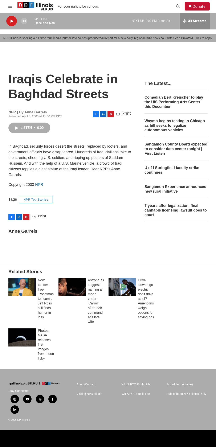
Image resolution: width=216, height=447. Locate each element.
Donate (198, 6)
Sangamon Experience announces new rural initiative (175, 189)
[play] (11, 21)
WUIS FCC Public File (136, 384)
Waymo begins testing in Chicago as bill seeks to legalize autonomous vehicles (174, 125)
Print (126, 113)
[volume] (24, 21)
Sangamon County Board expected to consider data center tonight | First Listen (175, 149)
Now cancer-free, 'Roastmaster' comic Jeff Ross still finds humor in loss (46, 298)
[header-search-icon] (178, 6)
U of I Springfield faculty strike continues (171, 170)
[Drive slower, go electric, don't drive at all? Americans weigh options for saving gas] (122, 287)
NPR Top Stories (36, 199)
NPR (39, 185)
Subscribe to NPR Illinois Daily (186, 393)
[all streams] (195, 21)
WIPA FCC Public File (136, 393)
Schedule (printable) (179, 384)
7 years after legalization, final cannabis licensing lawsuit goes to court (175, 210)
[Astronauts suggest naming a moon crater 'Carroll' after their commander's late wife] (72, 287)
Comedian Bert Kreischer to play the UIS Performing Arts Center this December (173, 102)
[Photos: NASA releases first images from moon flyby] (22, 337)
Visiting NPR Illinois (89, 393)
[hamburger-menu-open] (10, 6)
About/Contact (86, 384)
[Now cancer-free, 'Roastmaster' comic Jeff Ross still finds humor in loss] (22, 287)
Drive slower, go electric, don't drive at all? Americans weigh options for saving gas (146, 298)
